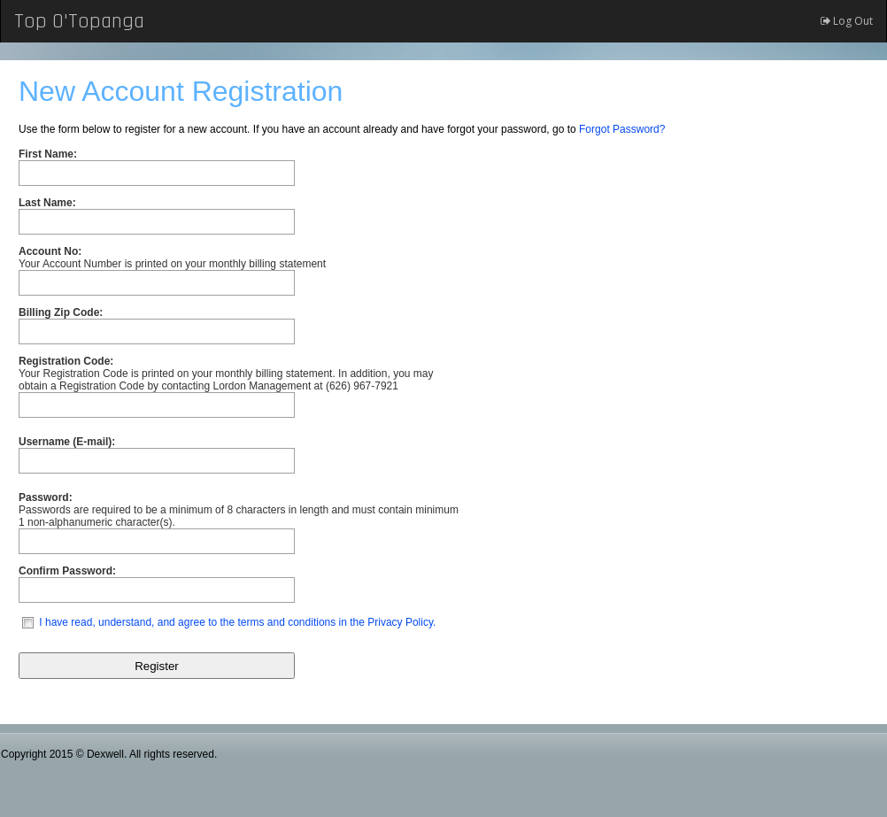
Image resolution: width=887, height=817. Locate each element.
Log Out (847, 20)
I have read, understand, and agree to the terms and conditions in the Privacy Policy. (237, 622)
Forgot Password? (622, 129)
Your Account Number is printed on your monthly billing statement (172, 257)
